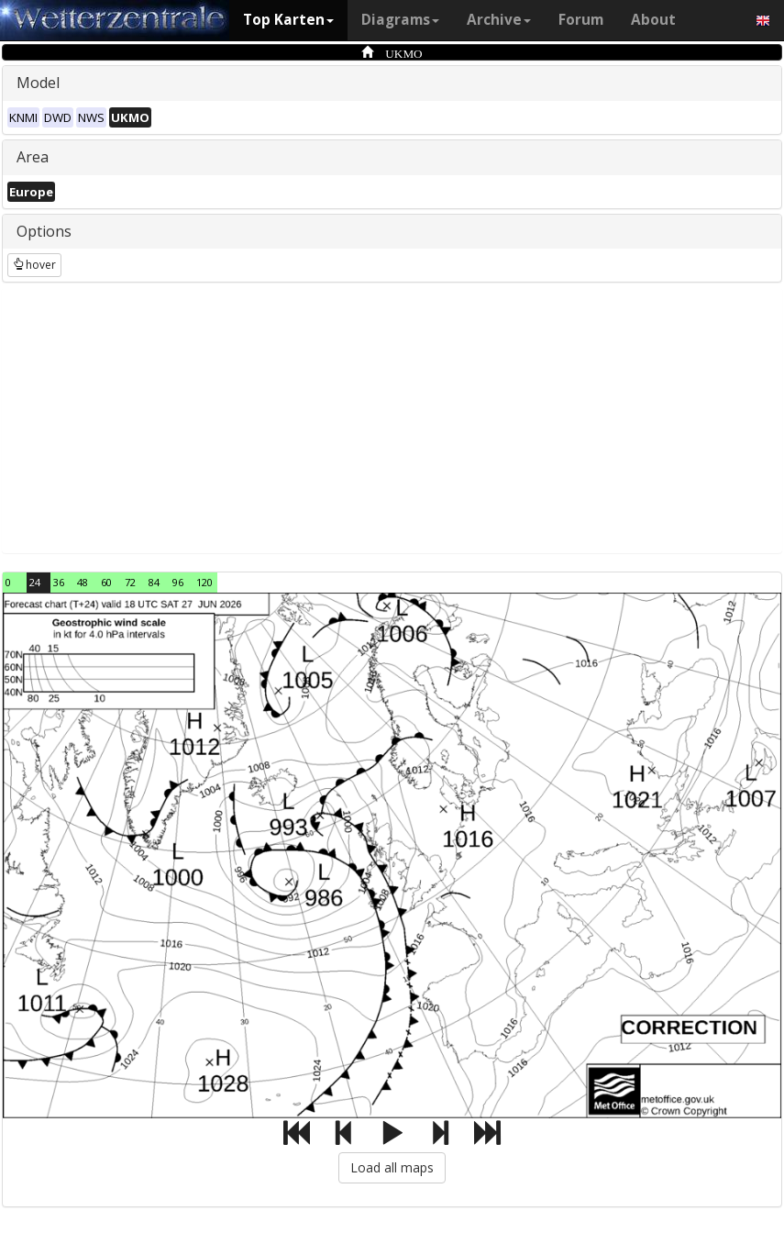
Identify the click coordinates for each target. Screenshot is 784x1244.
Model (38, 82)
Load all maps (392, 1167)
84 (154, 582)
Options (44, 231)
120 (204, 582)
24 (34, 582)
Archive (499, 19)
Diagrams (400, 19)
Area (33, 157)
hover (34, 264)
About (653, 19)
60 (106, 582)
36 (58, 582)
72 (130, 582)
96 (177, 582)
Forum (580, 19)
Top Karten (288, 19)
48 (82, 582)
